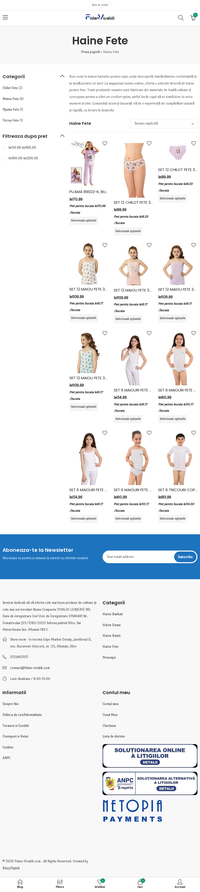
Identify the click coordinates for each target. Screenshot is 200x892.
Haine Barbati (113, 614)
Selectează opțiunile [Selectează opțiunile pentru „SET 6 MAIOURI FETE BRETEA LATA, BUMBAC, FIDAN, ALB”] (128, 419)
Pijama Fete (11, 109)
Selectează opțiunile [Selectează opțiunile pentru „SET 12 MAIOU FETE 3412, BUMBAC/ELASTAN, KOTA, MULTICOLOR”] (84, 406)
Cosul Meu (110, 715)
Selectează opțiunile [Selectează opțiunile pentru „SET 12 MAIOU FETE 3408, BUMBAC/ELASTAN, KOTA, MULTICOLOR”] (128, 319)
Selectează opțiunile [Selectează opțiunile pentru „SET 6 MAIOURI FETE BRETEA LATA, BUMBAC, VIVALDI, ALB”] (173, 419)
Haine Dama (112, 625)
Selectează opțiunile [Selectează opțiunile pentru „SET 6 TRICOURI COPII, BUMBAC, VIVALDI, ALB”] (173, 518)
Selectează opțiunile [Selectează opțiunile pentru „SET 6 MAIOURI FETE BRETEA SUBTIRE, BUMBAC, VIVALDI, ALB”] (128, 518)
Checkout (109, 726)
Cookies (8, 747)
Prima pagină (90, 52)
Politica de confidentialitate (22, 715)
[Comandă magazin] (163, 123)
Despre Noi (11, 704)
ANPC (6, 758)
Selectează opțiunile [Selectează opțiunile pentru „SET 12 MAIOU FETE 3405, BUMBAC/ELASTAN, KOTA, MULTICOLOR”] (84, 318)
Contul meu (111, 704)
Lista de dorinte (114, 736)
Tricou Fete (11, 120)
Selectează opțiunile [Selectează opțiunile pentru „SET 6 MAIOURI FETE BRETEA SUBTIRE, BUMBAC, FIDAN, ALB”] (84, 518)
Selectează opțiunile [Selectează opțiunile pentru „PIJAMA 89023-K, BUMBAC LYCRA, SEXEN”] (84, 220)
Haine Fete (111, 646)
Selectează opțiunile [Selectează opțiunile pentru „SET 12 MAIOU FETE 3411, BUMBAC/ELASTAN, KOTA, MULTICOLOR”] (173, 318)
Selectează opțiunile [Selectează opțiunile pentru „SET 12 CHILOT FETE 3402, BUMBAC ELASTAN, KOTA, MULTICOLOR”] (128, 231)
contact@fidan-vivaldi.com (30, 668)
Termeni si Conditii (16, 726)
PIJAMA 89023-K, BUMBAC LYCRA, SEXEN (105, 191)
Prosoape (109, 657)
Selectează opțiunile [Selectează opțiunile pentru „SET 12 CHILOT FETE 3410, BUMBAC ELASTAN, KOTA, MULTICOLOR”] (173, 198)
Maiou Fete (11, 99)
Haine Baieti (112, 636)
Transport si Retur (15, 736)
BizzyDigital (11, 868)
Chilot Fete (10, 88)
